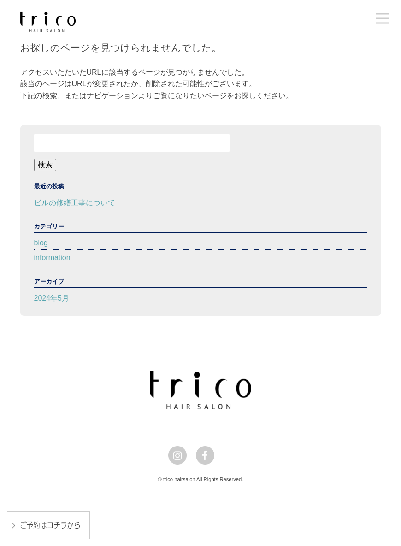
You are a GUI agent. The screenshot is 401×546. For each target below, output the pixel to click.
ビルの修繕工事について (74, 203)
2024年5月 (52, 298)
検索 (45, 164)
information (52, 257)
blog (41, 243)
